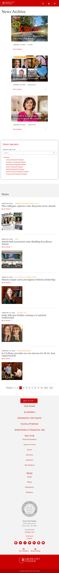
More (29, 473)
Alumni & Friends (29, 445)
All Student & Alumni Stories (25, 277)
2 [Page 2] (17, 388)
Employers (29, 460)
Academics (29, 412)
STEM (16, 239)
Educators (29, 455)
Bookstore (29, 492)
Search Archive (9, 149)
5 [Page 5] (26, 388)
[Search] (29, 153)
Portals (29, 477)
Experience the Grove (30, 418)
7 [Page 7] (32, 388)
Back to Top (29, 401)
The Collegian (24, 550)
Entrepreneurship (24, 350)
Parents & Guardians (29, 439)
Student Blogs (35, 550)
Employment (29, 487)
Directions (29, 536)
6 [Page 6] (29, 388)
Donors (29, 450)
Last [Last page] (51, 388)
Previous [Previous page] (9, 388)
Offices (29, 482)
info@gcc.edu (29, 532)
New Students (29, 465)
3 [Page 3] (20, 388)
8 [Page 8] (35, 388)
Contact (29, 538)
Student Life (21, 312)
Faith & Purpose (29, 423)
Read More (7, 209)
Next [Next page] (46, 388)
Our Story (29, 406)
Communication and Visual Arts (26, 203)
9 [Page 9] (38, 388)
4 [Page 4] (23, 388)
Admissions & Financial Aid (29, 429)
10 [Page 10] (41, 388)
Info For (29, 435)
